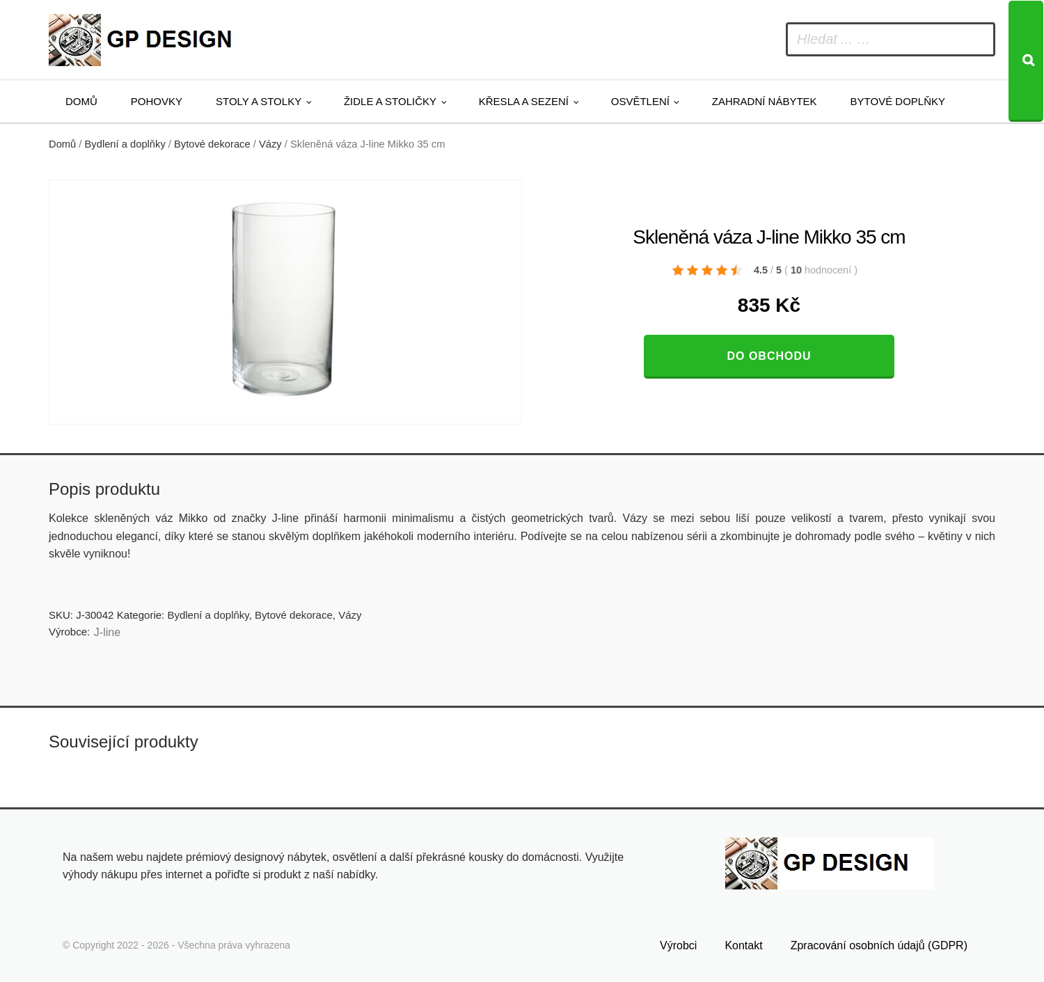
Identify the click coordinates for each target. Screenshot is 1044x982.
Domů (81, 101)
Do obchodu (769, 356)
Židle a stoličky (390, 101)
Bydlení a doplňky (125, 144)
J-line (107, 632)
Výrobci (678, 945)
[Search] (1026, 61)
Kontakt (743, 945)
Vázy (270, 144)
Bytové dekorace (212, 144)
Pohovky (156, 101)
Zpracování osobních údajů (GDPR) (879, 945)
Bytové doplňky (898, 101)
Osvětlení (640, 101)
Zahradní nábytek (764, 101)
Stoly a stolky (258, 101)
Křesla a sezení (524, 101)
